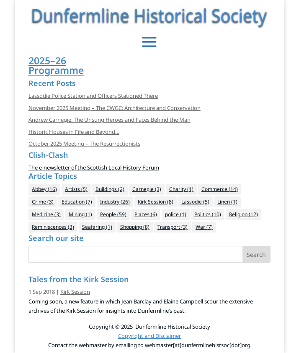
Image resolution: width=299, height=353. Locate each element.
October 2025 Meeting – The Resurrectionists (84, 143)
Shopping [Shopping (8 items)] (135, 226)
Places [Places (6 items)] (145, 214)
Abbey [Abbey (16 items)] (44, 189)
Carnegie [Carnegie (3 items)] (146, 189)
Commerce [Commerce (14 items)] (219, 189)
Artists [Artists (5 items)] (76, 189)
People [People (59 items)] (113, 214)
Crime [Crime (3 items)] (43, 201)
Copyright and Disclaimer (149, 336)
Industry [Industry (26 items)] (115, 201)
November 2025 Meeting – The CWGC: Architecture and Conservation (114, 108)
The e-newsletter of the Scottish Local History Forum (93, 167)
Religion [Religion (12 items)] (243, 214)
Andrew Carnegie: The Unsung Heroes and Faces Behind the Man (109, 119)
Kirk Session (75, 291)
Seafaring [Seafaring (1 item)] (97, 226)
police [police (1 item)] (175, 214)
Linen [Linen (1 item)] (227, 201)
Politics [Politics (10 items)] (207, 214)
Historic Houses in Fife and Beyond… (73, 132)
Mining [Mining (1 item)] (80, 214)
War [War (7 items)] (204, 226)
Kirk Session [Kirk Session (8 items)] (155, 201)
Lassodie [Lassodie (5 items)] (195, 201)
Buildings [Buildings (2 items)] (109, 189)
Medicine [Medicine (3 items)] (46, 214)
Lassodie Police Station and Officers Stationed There (93, 95)
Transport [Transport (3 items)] (172, 226)
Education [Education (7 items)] (77, 201)
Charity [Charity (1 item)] (181, 189)
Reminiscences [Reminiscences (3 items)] (53, 226)
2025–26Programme (56, 65)
